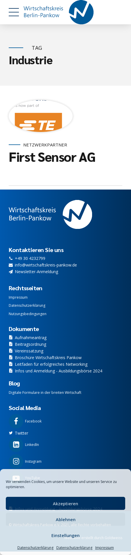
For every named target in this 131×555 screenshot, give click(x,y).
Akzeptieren (65, 503)
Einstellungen (65, 535)
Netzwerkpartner (45, 145)
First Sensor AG (52, 156)
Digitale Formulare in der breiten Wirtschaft (45, 392)
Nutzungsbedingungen (27, 313)
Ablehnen (66, 519)
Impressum (104, 547)
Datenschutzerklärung (35, 547)
